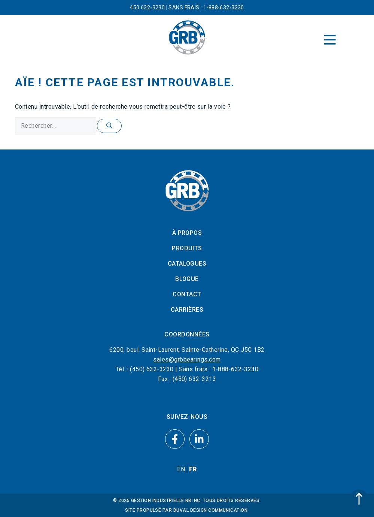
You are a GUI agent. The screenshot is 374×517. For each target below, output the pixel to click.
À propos (187, 232)
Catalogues (187, 263)
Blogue (187, 278)
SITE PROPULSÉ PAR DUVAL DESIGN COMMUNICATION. (187, 510)
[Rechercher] (109, 126)
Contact (187, 294)
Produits (187, 248)
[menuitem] (181, 469)
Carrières (187, 309)
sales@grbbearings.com (187, 359)
